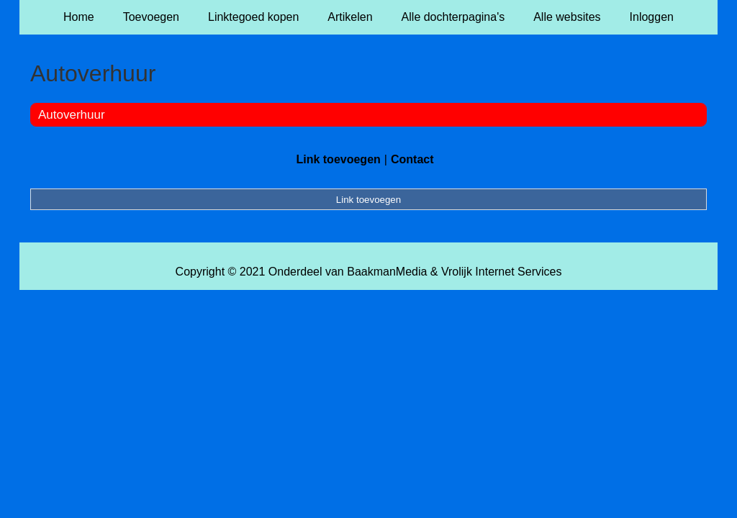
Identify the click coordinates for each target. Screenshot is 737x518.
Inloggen (652, 17)
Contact (412, 159)
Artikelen (349, 17)
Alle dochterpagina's (453, 17)
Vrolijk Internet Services (501, 271)
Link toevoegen (338, 159)
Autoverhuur (71, 115)
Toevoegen (151, 17)
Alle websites (566, 17)
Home (78, 17)
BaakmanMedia (387, 271)
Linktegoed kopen (253, 17)
